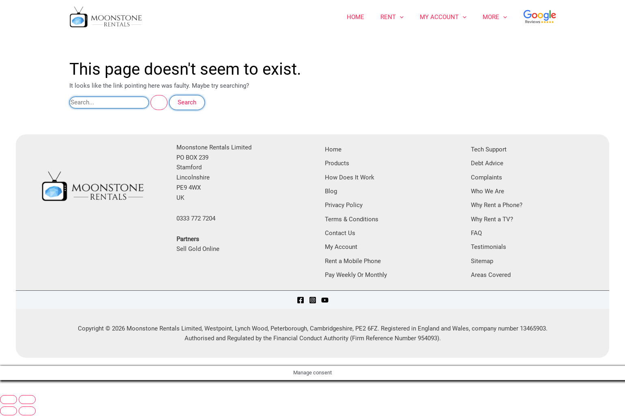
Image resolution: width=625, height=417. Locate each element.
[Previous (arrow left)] (8, 412)
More (495, 17)
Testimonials (488, 248)
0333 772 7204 (195, 218)
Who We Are (487, 191)
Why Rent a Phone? (496, 206)
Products (337, 163)
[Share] (47, 391)
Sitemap (482, 262)
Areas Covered (491, 276)
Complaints (486, 177)
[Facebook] (300, 301)
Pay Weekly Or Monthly (356, 276)
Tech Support (489, 149)
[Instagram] (312, 301)
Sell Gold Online (197, 249)
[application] (400, 17)
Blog (331, 191)
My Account (443, 17)
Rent (392, 17)
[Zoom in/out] (8, 401)
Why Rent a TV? (492, 220)
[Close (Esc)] (68, 391)
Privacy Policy (344, 206)
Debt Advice (487, 163)
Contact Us (340, 234)
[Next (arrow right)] (27, 412)
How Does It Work (349, 177)
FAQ (476, 234)
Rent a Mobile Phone (353, 262)
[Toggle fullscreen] (27, 401)
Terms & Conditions (351, 220)
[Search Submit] (159, 102)
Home (355, 17)
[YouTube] (325, 301)
